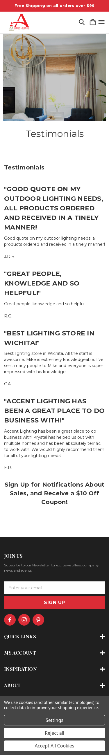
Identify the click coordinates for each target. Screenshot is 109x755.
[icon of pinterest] (38, 620)
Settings (54, 720)
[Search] (81, 22)
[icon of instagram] (24, 620)
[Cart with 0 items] (93, 22)
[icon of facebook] (10, 620)
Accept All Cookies (54, 746)
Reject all (54, 733)
